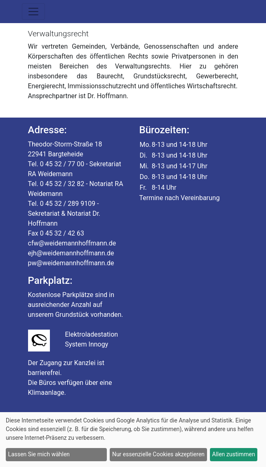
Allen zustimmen (233, 454)
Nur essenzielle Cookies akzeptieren (158, 454)
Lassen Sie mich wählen (39, 454)
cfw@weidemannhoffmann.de (72, 243)
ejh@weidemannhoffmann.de (71, 253)
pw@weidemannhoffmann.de (71, 263)
